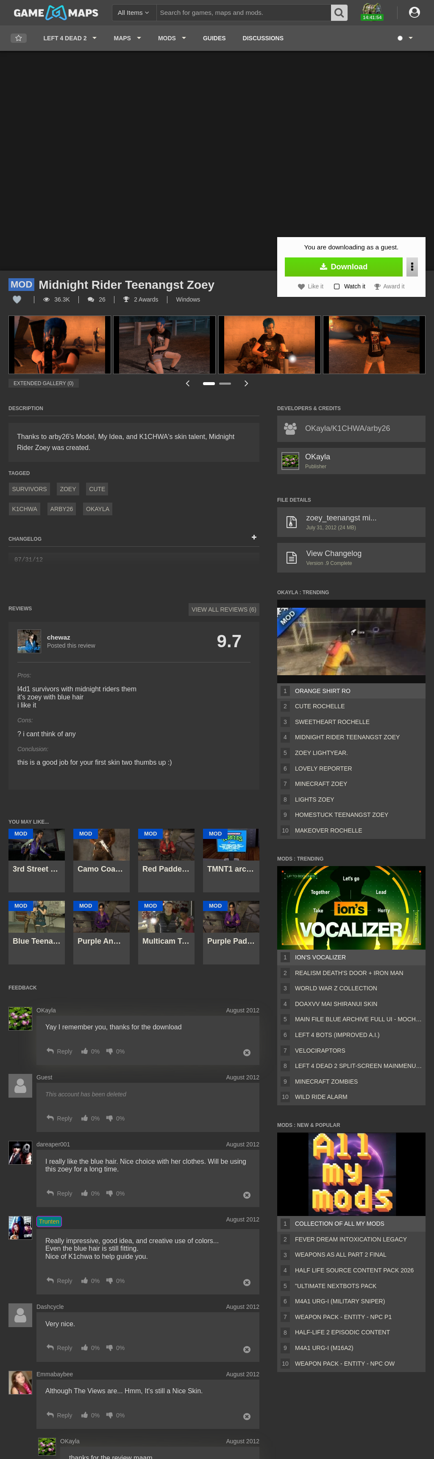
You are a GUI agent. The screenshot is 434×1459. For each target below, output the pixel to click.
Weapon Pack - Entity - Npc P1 (343, 1317)
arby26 (61, 509)
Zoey (68, 489)
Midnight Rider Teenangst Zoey (347, 737)
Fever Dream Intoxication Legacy (351, 1239)
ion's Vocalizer (320, 957)
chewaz (58, 637)
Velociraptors (320, 1050)
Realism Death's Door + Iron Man (349, 973)
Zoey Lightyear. (321, 752)
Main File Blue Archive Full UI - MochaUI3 (358, 1019)
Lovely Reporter (323, 768)
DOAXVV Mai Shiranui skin (336, 1004)
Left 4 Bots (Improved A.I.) (337, 1034)
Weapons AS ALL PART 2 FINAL (341, 1254)
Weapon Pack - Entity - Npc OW (345, 1363)
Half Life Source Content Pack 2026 (354, 1270)
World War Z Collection (336, 988)
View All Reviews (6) (224, 609)
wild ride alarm (321, 1096)
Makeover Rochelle (328, 830)
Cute (97, 489)
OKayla (97, 509)
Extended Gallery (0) (44, 383)
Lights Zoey (314, 799)
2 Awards (141, 299)
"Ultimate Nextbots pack (335, 1286)
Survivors (29, 489)
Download (344, 267)
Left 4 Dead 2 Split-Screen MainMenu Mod (358, 1065)
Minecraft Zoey (321, 783)
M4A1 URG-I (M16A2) (324, 1347)
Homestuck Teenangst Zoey (341, 814)
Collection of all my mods (339, 1223)
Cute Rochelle (320, 706)
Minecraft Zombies (326, 1081)
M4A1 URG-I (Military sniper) (340, 1301)
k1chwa (24, 509)
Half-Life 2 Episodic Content (342, 1332)
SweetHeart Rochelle (332, 721)
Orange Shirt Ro (323, 691)
